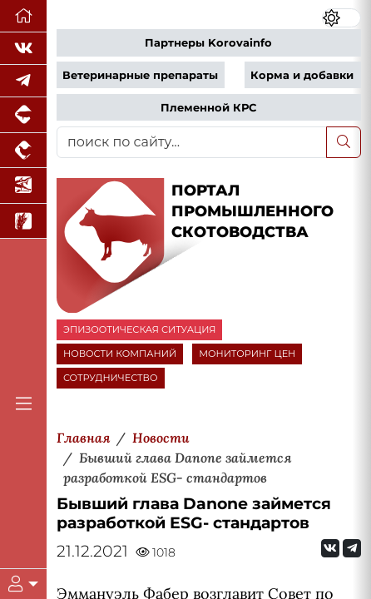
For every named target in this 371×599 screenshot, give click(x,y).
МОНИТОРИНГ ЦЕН (247, 353)
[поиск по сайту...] (192, 142)
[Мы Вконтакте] (23, 48)
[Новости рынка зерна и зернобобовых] (23, 222)
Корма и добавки (302, 75)
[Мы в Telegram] (23, 81)
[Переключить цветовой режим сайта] (341, 17)
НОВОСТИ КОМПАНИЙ (119, 353)
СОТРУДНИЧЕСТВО (110, 378)
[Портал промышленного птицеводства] (23, 151)
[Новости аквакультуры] (23, 186)
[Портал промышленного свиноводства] (23, 115)
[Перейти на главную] (23, 16)
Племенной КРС (208, 107)
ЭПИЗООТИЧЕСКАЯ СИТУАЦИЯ (139, 329)
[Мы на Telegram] (352, 548)
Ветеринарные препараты (140, 75)
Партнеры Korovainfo (208, 43)
